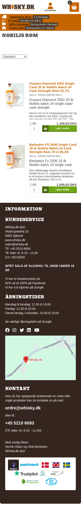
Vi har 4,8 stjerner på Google (24, 287)
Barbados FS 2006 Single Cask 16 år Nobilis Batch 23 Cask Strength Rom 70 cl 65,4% (52, 148)
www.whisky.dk (15, 240)
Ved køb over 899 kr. (30, 20)
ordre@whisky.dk (16, 244)
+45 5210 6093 (19, 423)
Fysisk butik (16, 27)
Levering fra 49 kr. (21, 17)
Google (47, 321)
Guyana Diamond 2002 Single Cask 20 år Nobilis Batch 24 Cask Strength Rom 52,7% (52, 87)
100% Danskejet (19, 24)
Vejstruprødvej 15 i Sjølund (40, 28)
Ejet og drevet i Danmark (44, 24)
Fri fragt (13, 20)
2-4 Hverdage (41, 17)
